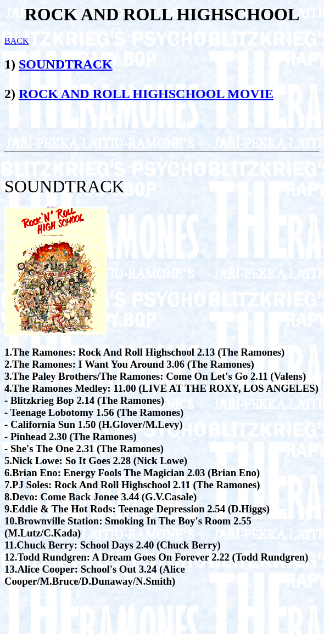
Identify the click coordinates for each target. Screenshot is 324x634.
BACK (16, 40)
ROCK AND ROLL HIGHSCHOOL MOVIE (146, 94)
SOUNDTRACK (66, 64)
